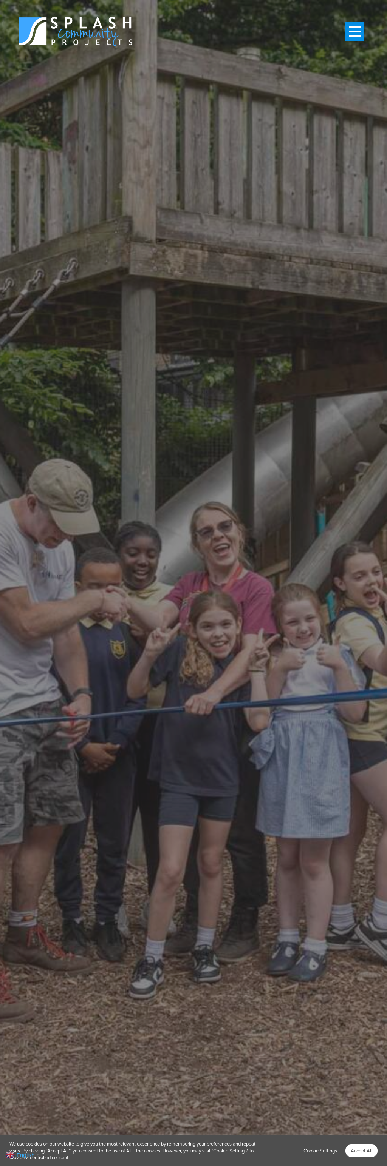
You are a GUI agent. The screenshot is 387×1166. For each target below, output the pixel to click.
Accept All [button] (361, 1150)
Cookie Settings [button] (320, 1150)
